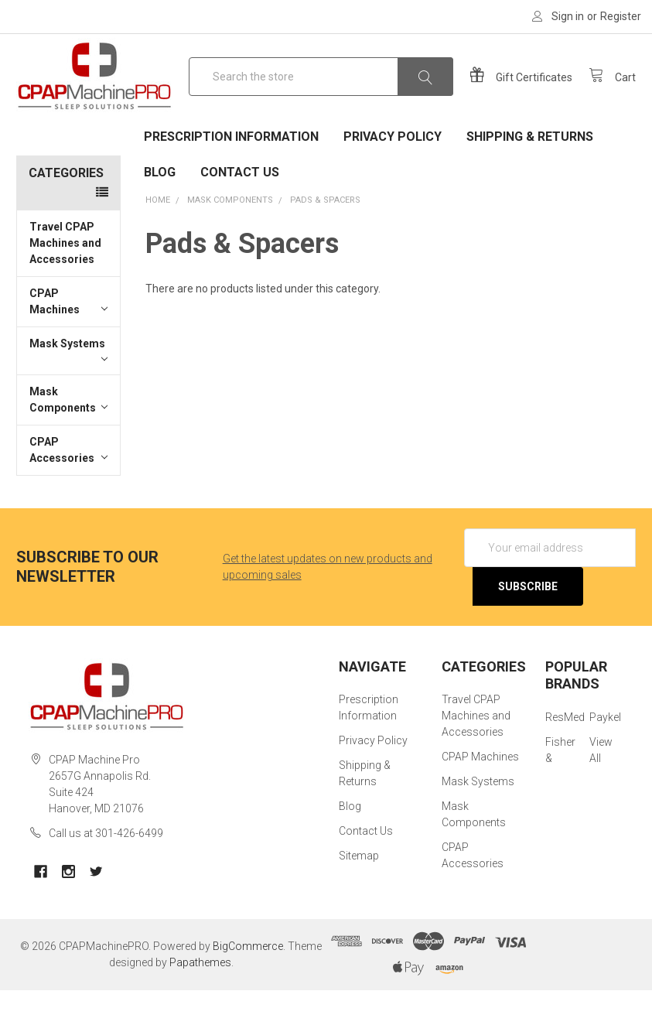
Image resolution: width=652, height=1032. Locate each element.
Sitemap (359, 897)
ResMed (565, 759)
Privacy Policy (392, 178)
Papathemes (200, 1004)
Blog (160, 214)
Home (157, 242)
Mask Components (68, 441)
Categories (66, 214)
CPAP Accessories (68, 491)
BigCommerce (248, 988)
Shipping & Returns (529, 178)
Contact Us (239, 214)
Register (620, 16)
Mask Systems (68, 393)
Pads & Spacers (325, 242)
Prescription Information (231, 178)
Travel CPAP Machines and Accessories (65, 284)
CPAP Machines (68, 343)
